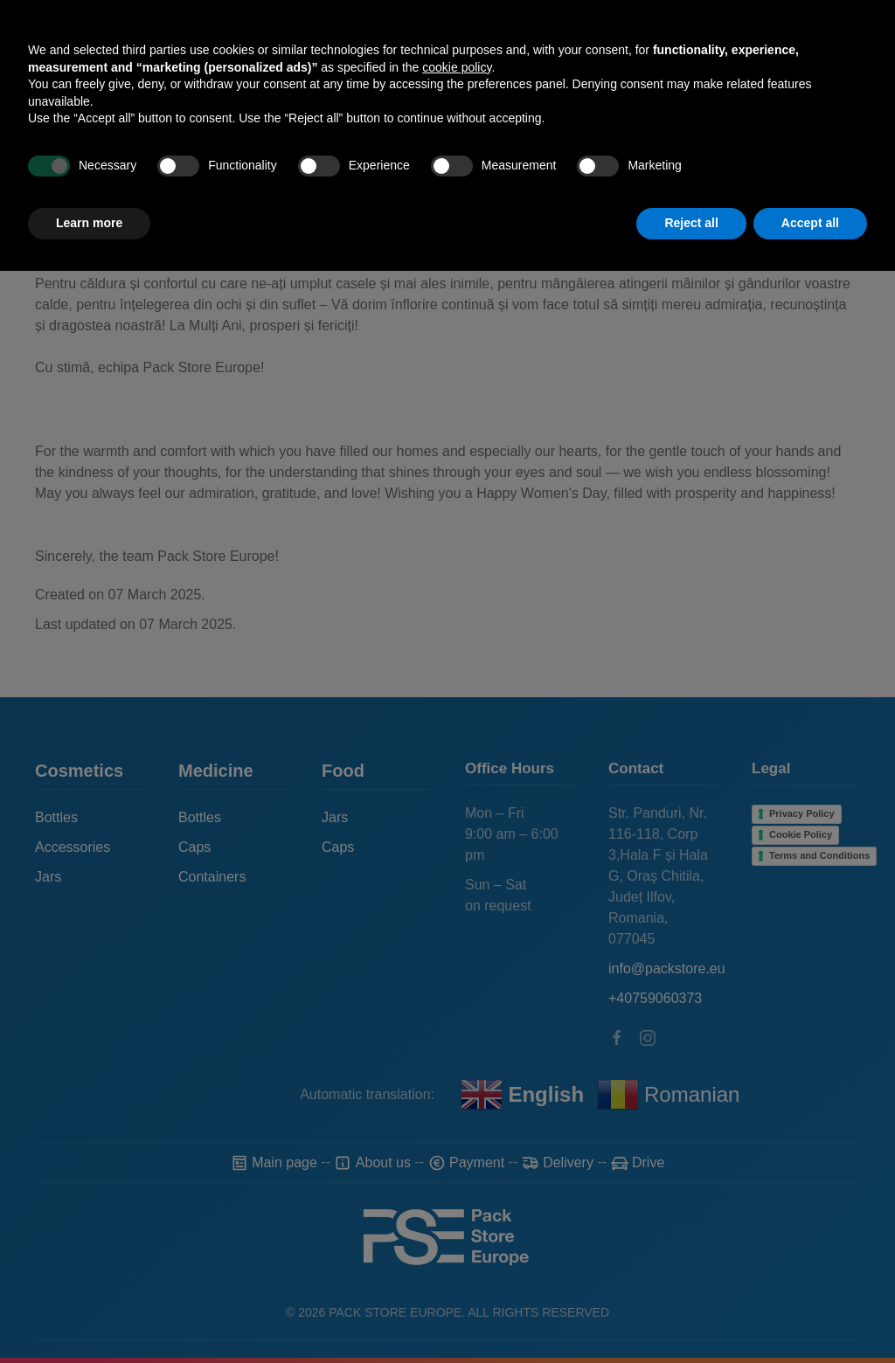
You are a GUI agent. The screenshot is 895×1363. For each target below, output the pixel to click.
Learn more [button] (89, 1315)
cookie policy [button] (456, 1159)
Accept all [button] (810, 1315)
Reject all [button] (691, 1315)
